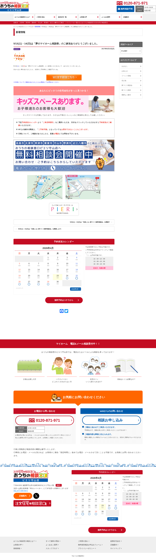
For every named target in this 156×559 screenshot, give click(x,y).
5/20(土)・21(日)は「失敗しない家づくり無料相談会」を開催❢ (90, 222)
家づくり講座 (126, 90)
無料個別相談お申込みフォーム (89, 545)
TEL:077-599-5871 (20, 491)
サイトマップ (115, 548)
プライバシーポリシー (86, 548)
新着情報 (16, 548)
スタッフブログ (51, 548)
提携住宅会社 (115, 541)
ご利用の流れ (83, 541)
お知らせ (125, 71)
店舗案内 (113, 545)
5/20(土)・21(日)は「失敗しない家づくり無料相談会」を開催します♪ (39, 229)
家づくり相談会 (127, 85)
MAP (58, 485)
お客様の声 (17, 545)
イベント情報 (126, 76)
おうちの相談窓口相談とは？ (24, 541)
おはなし (125, 66)
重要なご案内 (126, 95)
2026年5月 (75, 289)
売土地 (124, 80)
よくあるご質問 (51, 545)
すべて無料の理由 (52, 541)
